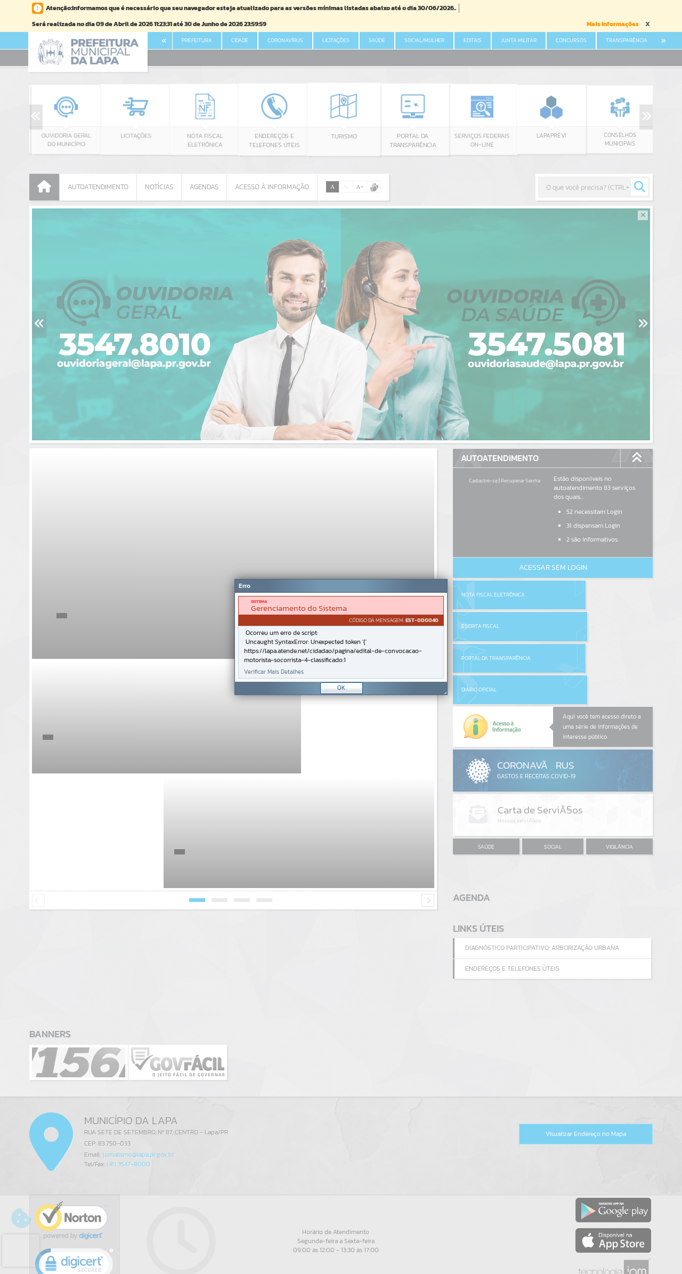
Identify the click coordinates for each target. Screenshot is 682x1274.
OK (341, 687)
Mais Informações (613, 24)
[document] (341, 637)
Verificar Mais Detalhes (274, 672)
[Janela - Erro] (341, 637)
